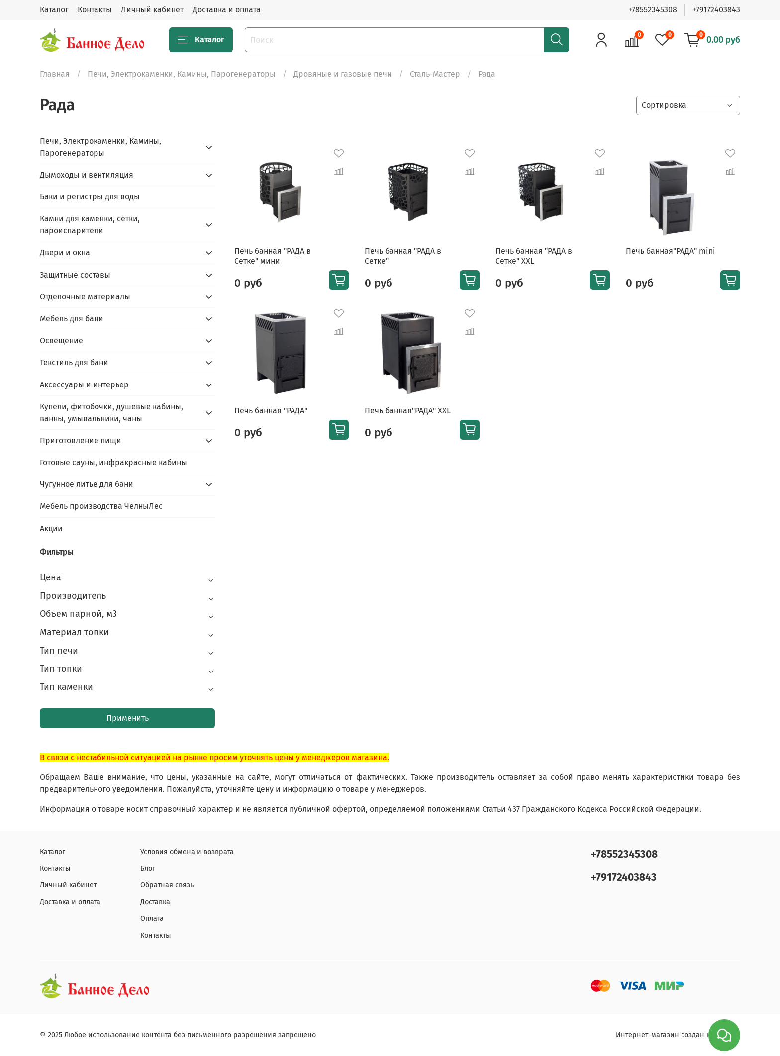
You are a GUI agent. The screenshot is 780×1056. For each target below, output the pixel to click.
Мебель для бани (71, 318)
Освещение (61, 340)
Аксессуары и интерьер (84, 384)
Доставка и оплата (227, 9)
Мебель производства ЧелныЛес (101, 506)
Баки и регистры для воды (90, 196)
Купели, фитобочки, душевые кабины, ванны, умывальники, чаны (111, 412)
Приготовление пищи (80, 440)
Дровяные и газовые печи (342, 74)
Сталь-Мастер (435, 74)
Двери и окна (65, 252)
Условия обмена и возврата (187, 852)
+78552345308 (652, 9)
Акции (51, 528)
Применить (127, 718)
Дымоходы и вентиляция (86, 175)
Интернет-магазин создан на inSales (678, 1035)
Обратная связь (167, 885)
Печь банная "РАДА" (270, 410)
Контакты (95, 9)
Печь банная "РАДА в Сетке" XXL (533, 256)
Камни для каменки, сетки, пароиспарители (90, 224)
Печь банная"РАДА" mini (670, 251)
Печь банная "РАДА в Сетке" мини (272, 256)
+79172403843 (716, 9)
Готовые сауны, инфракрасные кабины (113, 462)
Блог (147, 868)
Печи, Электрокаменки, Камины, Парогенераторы (182, 74)
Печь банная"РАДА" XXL (408, 410)
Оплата (152, 918)
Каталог (54, 9)
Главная (55, 74)
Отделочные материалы (85, 296)
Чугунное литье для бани (86, 484)
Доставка (155, 902)
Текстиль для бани (74, 362)
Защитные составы (75, 275)
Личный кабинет (152, 9)
